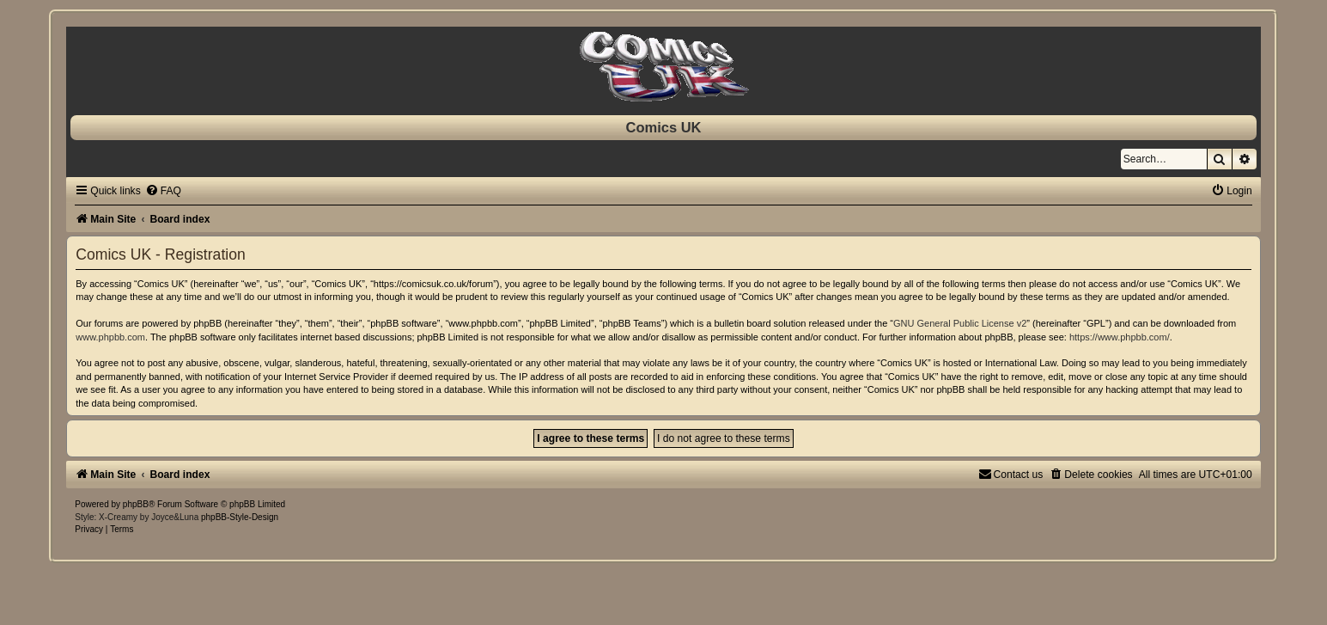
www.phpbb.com (110, 337)
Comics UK (663, 127)
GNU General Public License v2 (959, 323)
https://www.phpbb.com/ (1119, 337)
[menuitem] (163, 191)
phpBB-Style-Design (239, 517)
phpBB (136, 504)
